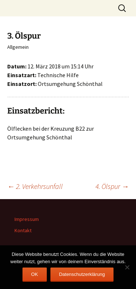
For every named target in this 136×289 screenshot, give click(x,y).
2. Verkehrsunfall (35, 186)
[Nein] (127, 267)
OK (34, 274)
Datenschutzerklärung (82, 274)
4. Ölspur (112, 186)
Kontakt (23, 230)
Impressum (27, 219)
